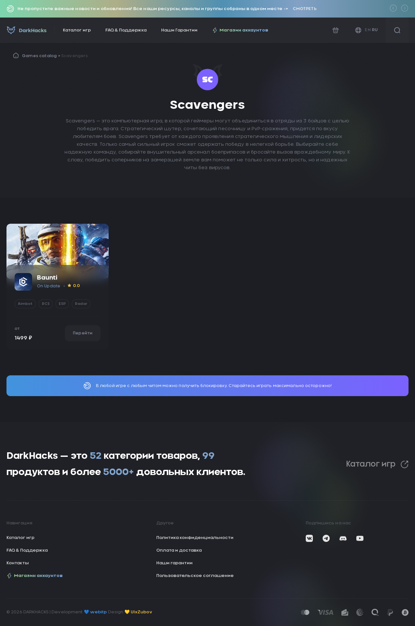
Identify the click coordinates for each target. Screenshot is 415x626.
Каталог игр (77, 30)
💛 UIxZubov (138, 612)
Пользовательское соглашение (195, 576)
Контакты (17, 563)
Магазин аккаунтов (240, 30)
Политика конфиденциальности (194, 538)
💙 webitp (95, 612)
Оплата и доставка (179, 550)
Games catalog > (41, 56)
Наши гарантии (174, 563)
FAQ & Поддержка (126, 30)
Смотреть (304, 9)
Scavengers (74, 56)
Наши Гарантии (179, 30)
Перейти (82, 333)
